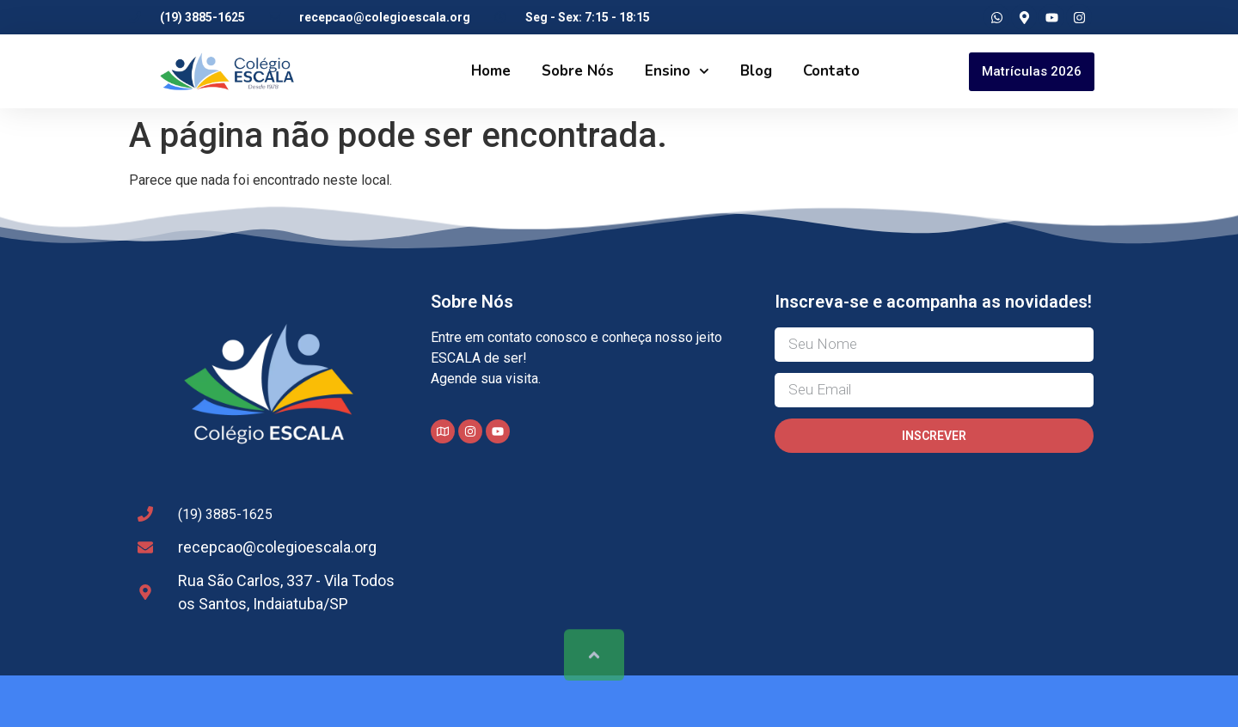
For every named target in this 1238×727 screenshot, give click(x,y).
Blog (756, 71)
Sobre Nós (578, 71)
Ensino (677, 71)
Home (491, 71)
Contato (831, 71)
